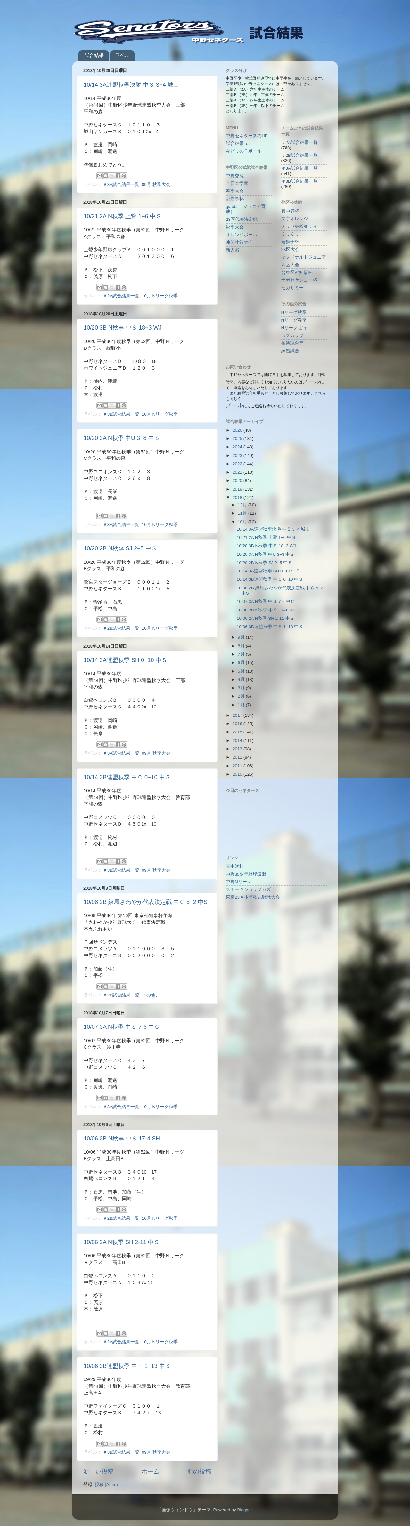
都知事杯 (235, 198)
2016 (238, 723)
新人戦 (232, 250)
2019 (238, 489)
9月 (242, 637)
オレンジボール (241, 234)
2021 (238, 472)
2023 (238, 455)
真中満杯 (290, 211)
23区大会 (290, 249)
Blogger (244, 1509)
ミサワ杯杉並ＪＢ (299, 226)
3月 (242, 687)
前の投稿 (199, 1471)
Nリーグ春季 (294, 320)
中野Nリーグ (238, 881)
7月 (242, 654)
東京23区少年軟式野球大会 (253, 897)
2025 (238, 438)
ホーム (150, 1471)
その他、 (151, 995)
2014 (238, 740)
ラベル (122, 55)
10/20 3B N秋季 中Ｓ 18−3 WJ (123, 327)
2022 (238, 463)
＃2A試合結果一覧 (121, 295)
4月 (242, 679)
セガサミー (292, 287)
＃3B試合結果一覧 (121, 414)
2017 (238, 715)
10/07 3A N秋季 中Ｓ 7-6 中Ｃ (122, 1027)
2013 (238, 749)
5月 (242, 671)
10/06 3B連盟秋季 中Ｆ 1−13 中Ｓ (127, 1366)
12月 (243, 504)
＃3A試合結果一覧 (121, 184)
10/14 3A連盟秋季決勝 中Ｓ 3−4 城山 (131, 85)
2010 (238, 774)
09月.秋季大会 (156, 184)
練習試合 (290, 350)
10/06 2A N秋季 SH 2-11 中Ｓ (122, 1242)
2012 (238, 757)
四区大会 (290, 264)
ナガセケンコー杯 (299, 280)
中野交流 (235, 175)
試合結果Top (238, 143)
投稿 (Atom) (106, 1484)
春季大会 (235, 191)
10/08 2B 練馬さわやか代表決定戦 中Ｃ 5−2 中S (146, 902)
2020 (238, 480)
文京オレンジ (294, 218)
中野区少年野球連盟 (246, 874)
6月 (242, 662)
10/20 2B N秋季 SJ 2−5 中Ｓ (120, 548)
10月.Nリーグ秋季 (160, 295)
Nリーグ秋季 (294, 312)
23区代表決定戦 (242, 219)
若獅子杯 (290, 241)
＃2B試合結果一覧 (121, 628)
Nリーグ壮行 (294, 327)
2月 (242, 696)
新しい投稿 (98, 1471)
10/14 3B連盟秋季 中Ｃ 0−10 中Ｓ (127, 777)
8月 (242, 645)
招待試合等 (292, 343)
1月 (242, 704)
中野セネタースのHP (247, 135)
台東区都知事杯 (297, 272)
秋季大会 (235, 227)
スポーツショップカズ (248, 889)
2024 (238, 446)
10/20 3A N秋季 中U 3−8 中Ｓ (122, 438)
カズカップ (292, 335)
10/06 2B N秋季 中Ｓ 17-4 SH (122, 1138)
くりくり (290, 234)
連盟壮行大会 (239, 242)
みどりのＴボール (244, 151)
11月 (243, 513)
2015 (238, 732)
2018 (238, 497)
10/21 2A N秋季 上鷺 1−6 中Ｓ (122, 216)
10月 (243, 521)
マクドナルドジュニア (303, 257)
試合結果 (94, 55)
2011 (238, 765)
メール (234, 405)
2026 (238, 430)
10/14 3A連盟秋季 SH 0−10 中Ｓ (125, 660)
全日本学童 (237, 183)
